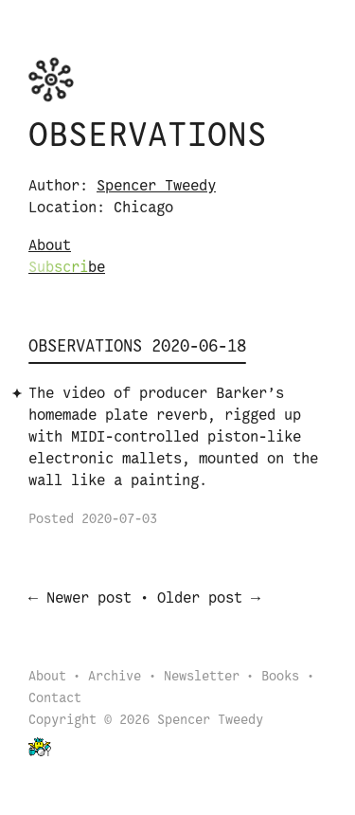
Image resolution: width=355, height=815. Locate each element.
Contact (54, 701)
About (49, 246)
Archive (114, 679)
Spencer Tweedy (156, 186)
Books (280, 679)
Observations (147, 136)
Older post (199, 600)
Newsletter (202, 679)
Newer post (89, 600)
